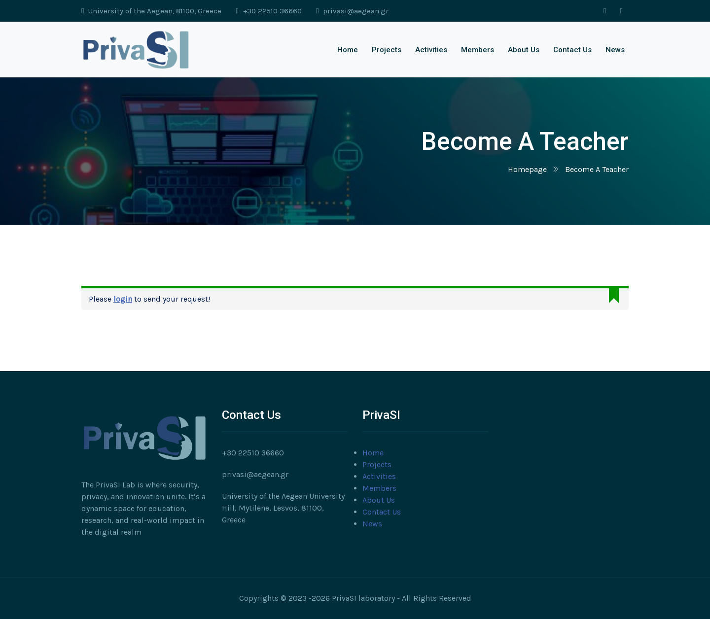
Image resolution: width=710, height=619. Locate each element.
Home (347, 49)
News (615, 49)
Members (477, 49)
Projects (386, 49)
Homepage (527, 169)
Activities (431, 49)
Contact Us (572, 49)
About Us (523, 49)
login (122, 299)
